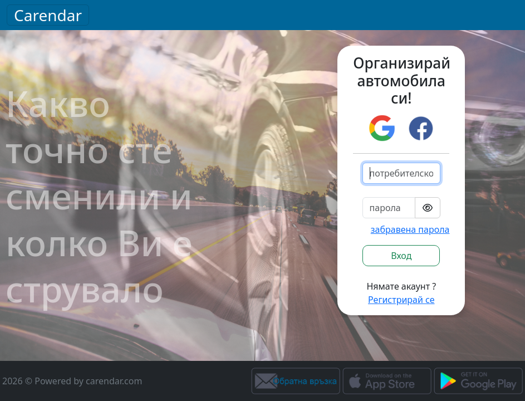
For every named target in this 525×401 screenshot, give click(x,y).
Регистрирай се (401, 300)
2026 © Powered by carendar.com (72, 381)
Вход (401, 256)
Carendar (48, 15)
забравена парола (410, 229)
